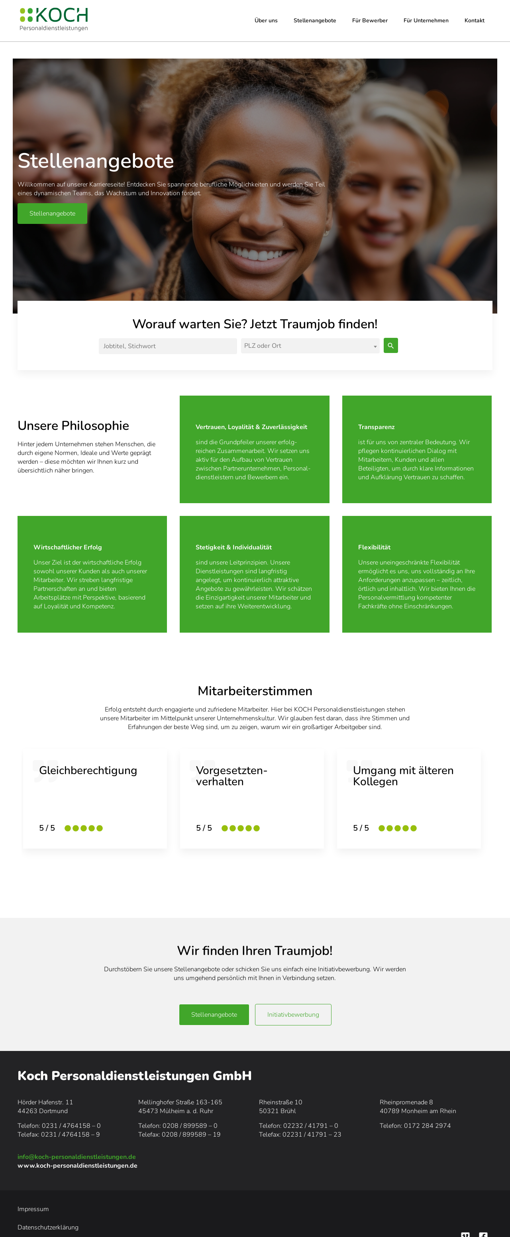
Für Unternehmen (426, 20)
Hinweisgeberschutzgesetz (159, 1209)
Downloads (218, 1209)
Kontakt (474, 20)
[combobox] (310, 345)
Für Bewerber (370, 20)
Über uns (266, 20)
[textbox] (309, 345)
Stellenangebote (315, 20)
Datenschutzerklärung (85, 1209)
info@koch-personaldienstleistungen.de (77, 1157)
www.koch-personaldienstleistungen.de (77, 1165)
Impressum (33, 1209)
